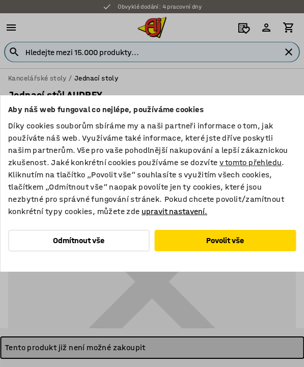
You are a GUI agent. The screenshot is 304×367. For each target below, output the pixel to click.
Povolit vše (225, 240)
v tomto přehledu (250, 162)
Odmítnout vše (78, 240)
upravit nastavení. (174, 211)
